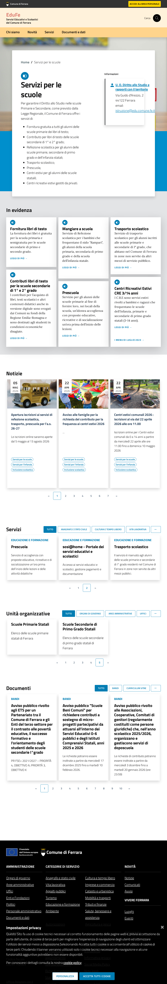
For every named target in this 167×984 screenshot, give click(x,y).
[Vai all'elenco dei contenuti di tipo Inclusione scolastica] (22, 470)
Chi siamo (13, 32)
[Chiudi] (162, 926)
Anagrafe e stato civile (61, 877)
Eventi (129, 918)
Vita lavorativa (55, 884)
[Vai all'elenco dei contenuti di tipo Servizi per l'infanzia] (22, 465)
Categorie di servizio (62, 866)
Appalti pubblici (56, 891)
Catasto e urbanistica (99, 891)
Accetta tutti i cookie (97, 976)
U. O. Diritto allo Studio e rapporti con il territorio (132, 87)
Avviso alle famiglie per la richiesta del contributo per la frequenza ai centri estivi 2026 (83, 419)
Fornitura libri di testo (28, 229)
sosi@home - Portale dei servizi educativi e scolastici (83, 551)
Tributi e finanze (95, 904)
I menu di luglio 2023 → (129, 340)
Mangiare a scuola (77, 229)
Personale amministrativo (23, 910)
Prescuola (70, 292)
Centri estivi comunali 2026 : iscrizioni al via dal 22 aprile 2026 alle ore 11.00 (133, 419)
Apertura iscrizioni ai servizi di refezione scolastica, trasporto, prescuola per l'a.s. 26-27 (31, 421)
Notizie (129, 877)
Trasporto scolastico (131, 229)
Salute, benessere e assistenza (98, 914)
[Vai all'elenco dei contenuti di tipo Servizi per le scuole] (22, 459)
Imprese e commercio (100, 884)
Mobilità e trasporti (98, 897)
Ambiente (52, 910)
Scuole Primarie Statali (30, 624)
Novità (32, 32)
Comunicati (132, 884)
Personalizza (65, 976)
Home (25, 62)
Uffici (9, 891)
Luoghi (129, 911)
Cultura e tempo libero (100, 877)
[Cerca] (157, 18)
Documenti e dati (73, 32)
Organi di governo (18, 877)
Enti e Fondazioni (18, 897)
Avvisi (129, 891)
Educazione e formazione (63, 904)
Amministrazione (20, 866)
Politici (10, 904)
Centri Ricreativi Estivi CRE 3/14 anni (133, 290)
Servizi (49, 32)
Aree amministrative (20, 884)
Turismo (51, 897)
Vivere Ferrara (137, 900)
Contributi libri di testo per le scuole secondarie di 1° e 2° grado (30, 285)
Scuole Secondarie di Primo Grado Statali (80, 626)
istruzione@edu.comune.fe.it (135, 110)
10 (120, 788)
